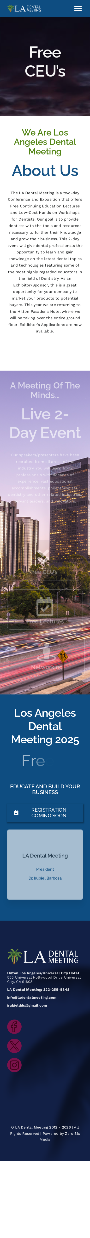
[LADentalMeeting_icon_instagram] (14, 1059)
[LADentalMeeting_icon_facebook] (14, 1021)
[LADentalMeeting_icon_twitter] (14, 1040)
